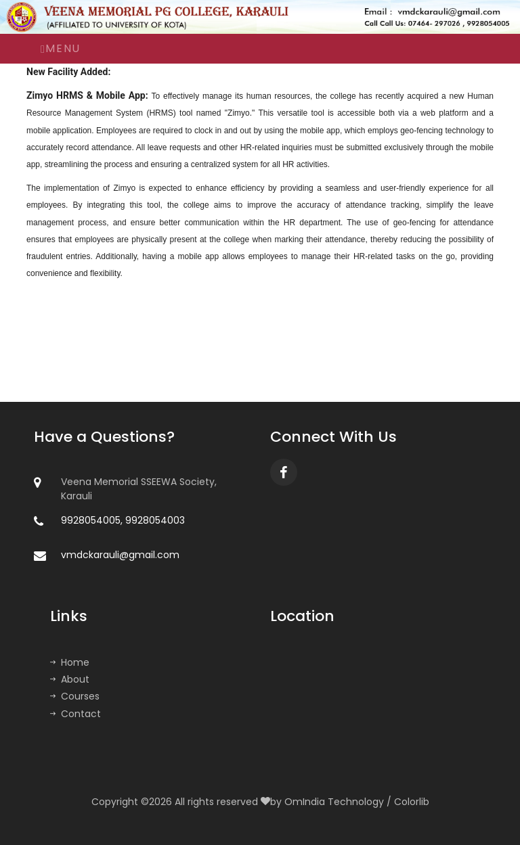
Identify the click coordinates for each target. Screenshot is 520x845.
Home (69, 662)
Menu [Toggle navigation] (61, 48)
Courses (75, 696)
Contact (75, 714)
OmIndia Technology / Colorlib (356, 801)
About (69, 679)
